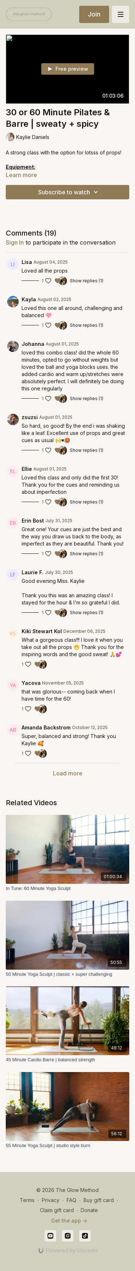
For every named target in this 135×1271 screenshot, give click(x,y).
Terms (27, 1200)
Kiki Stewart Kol (42, 631)
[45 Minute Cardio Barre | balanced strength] (67, 1059)
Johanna (33, 344)
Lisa (27, 262)
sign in (15, 242)
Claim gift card (57, 1210)
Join (94, 14)
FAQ (71, 1200)
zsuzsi (30, 417)
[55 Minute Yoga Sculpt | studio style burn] (67, 1145)
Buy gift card (99, 1200)
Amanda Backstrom (46, 727)
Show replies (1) (86, 280)
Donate (89, 1210)
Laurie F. (33, 572)
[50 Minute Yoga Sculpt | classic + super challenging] (67, 974)
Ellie (27, 469)
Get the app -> (69, 1220)
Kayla (29, 299)
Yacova (31, 683)
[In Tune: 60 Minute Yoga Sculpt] (67, 888)
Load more (67, 773)
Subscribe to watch (69, 192)
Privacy (50, 1200)
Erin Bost (33, 521)
